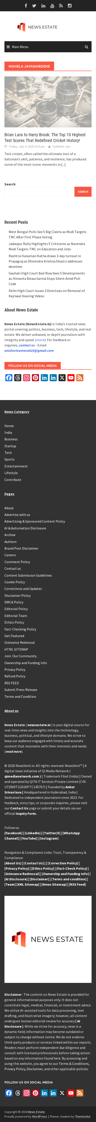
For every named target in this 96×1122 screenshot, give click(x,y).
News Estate (36, 1112)
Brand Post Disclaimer (21, 548)
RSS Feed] (78, 884)
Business (11, 439)
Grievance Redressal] (23, 873)
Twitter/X (51, 833)
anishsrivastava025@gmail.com (29, 350)
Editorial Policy (16, 609)
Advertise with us (17, 514)
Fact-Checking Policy (20, 629)
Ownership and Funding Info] (66, 873)
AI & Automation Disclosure (25, 528)
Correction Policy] (63, 863)
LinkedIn (32, 833)
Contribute (12, 479)
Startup (10, 446)
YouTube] (29, 838)
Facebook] (14, 833)
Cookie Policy (14, 582)
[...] (63, 164)
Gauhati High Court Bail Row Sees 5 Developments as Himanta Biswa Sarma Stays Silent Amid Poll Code (47, 278)
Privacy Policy (14, 669)
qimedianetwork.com (22, 776)
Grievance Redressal (19, 642)
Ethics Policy (14, 622)
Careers (10, 555)
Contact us (12, 568)
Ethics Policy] (43, 868)
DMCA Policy (13, 602)
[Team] (10, 884)
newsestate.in (39, 725)
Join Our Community (20, 656)
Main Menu (20, 47)
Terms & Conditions (74, 1063)
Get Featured (14, 636)
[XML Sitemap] (27, 884)
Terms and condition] (69, 879)
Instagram (48, 838)
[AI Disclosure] (15, 879)
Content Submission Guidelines (28, 575)
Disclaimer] (40, 879)
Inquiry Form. (26, 813)
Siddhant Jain (61, 146)
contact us (27, 345)
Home (9, 426)
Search (10, 184)
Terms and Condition (20, 696)
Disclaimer (35, 1069)
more (40, 340)
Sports (9, 459)
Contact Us (19, 808)
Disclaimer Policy (17, 595)
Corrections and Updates (23, 588)
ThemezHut (82, 1116)
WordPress (39, 1116)
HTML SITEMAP (16, 649)
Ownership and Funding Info (25, 663)
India (8, 432)
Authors (10, 541)
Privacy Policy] (18, 868)
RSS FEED (11, 683)
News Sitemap (54, 884)
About (9, 508)
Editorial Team (15, 615)
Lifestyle (11, 473)
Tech (8, 452)
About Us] (13, 863)
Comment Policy (17, 562)
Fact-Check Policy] (72, 868)
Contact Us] (34, 863)
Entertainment (16, 466)
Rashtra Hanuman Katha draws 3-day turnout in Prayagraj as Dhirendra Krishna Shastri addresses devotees (45, 261)
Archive (10, 535)
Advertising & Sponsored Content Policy (34, 521)
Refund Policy (14, 676)
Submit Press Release (20, 689)
